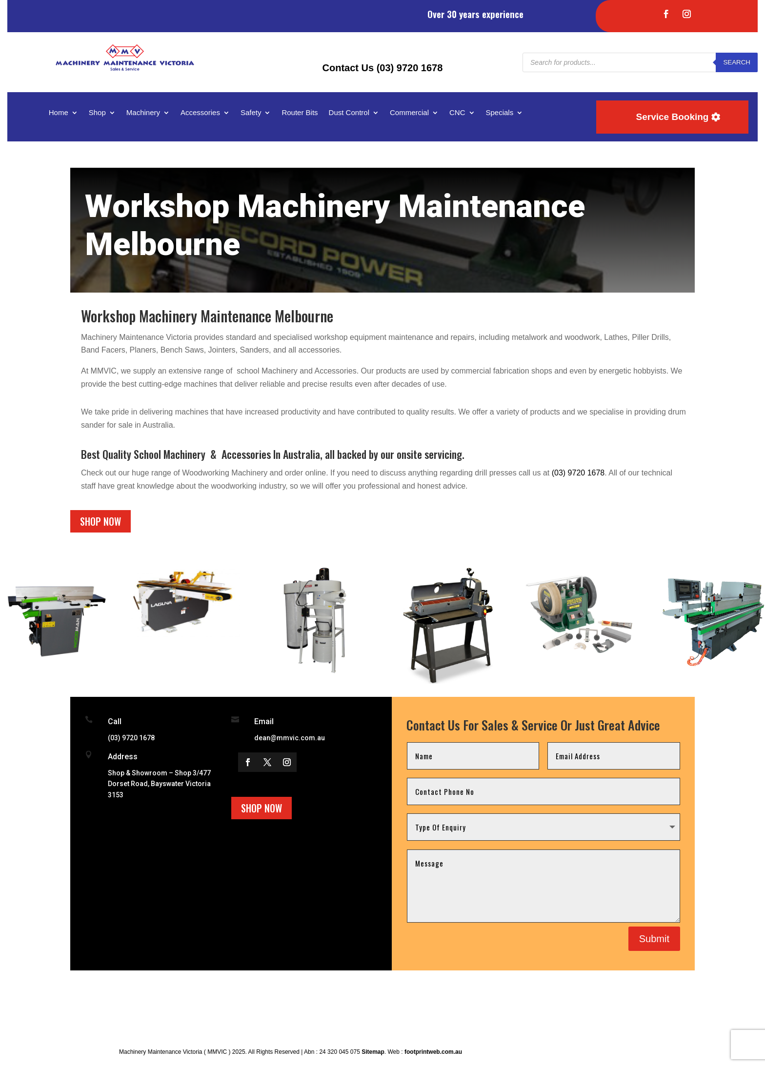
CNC (457, 113)
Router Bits (300, 113)
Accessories (200, 113)
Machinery (143, 113)
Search (736, 62)
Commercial (409, 113)
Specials (500, 113)
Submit (654, 938)
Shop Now (100, 521)
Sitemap (373, 1051)
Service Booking (672, 117)
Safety (251, 113)
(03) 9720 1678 (578, 473)
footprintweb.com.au (433, 1051)
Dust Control (349, 113)
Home (58, 113)
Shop (97, 113)
